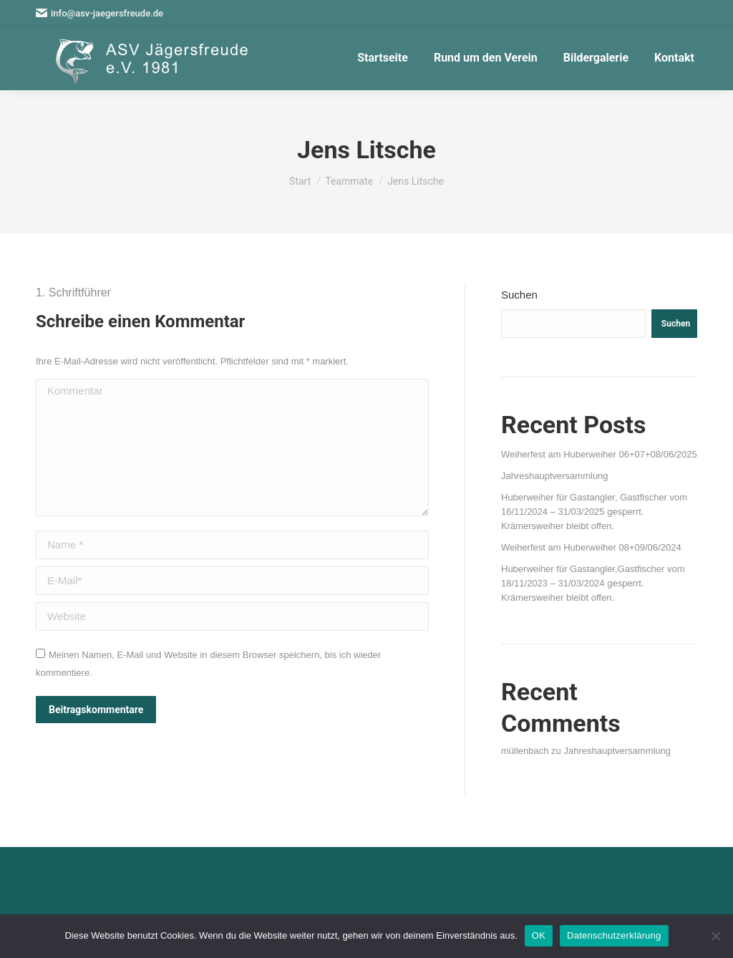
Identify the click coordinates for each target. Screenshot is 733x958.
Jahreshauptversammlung (554, 475)
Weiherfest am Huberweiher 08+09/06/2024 (591, 547)
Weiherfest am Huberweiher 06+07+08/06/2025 (599, 454)
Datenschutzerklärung (614, 935)
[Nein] (715, 936)
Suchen (519, 295)
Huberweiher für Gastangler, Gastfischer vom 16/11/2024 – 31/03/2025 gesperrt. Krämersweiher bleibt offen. (594, 511)
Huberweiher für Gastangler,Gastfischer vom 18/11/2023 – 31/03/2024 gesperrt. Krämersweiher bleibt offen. (593, 583)
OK (538, 935)
